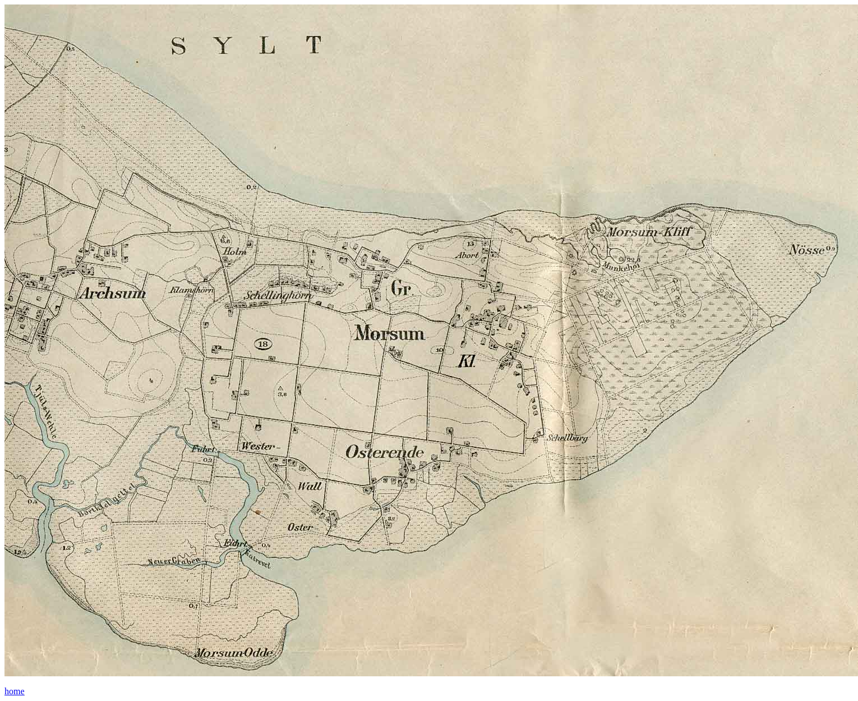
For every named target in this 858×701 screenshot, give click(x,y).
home (14, 691)
